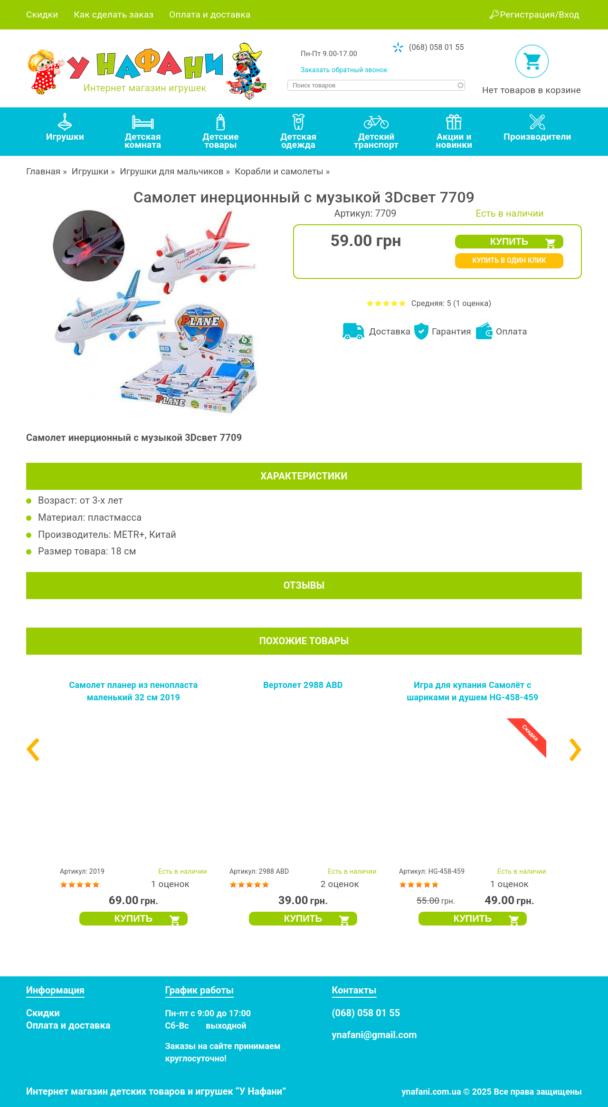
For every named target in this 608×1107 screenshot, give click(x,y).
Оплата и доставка (209, 14)
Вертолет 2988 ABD (303, 685)
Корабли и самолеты (279, 171)
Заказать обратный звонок (344, 70)
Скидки (42, 14)
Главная (43, 171)
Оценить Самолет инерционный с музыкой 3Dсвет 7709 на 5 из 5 (403, 302)
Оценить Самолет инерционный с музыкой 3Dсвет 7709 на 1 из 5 (370, 302)
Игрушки (90, 171)
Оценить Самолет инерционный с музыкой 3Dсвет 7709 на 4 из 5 (394, 302)
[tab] (65, 131)
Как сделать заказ (113, 14)
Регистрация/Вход (540, 14)
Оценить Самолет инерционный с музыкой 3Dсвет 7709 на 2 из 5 (378, 302)
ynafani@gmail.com (374, 1034)
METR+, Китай (145, 534)
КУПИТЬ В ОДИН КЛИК (509, 260)
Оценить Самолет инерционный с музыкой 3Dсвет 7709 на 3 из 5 (386, 302)
